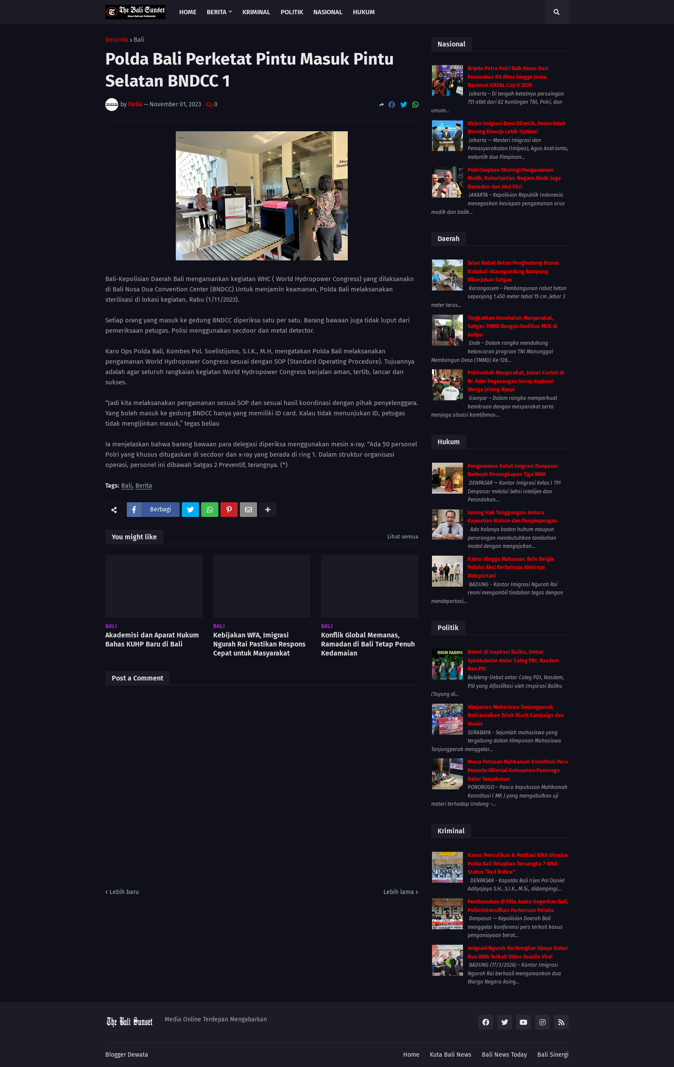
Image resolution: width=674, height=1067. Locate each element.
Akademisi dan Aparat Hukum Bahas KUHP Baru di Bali (152, 639)
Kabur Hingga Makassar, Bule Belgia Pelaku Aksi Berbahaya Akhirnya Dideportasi (511, 567)
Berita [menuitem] (217, 12)
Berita (143, 486)
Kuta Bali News (451, 1054)
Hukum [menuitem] (364, 12)
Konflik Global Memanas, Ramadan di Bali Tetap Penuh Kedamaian (368, 644)
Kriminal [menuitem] (256, 12)
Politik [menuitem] (292, 12)
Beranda (117, 40)
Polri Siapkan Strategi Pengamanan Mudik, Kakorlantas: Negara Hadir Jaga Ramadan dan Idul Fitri (514, 178)
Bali (139, 40)
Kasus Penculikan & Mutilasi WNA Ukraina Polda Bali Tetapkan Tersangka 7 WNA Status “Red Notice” (518, 863)
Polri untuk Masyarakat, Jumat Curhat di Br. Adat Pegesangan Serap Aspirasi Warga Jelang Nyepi (516, 381)
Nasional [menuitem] (328, 12)
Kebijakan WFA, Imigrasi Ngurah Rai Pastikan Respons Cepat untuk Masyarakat (259, 644)
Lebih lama (398, 892)
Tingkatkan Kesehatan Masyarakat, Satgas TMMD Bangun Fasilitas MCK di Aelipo (512, 326)
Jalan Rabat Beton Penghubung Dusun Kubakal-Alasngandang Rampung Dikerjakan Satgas (513, 271)
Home (411, 1054)
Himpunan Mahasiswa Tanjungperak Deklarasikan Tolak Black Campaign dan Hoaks (516, 715)
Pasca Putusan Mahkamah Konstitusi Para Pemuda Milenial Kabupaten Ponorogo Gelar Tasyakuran (518, 770)
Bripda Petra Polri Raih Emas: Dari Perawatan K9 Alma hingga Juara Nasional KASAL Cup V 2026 (508, 76)
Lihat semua (402, 536)
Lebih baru (124, 892)
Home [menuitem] (187, 12)
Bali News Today (504, 1054)
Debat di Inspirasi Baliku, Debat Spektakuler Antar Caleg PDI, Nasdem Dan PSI (513, 660)
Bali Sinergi (553, 1054)
